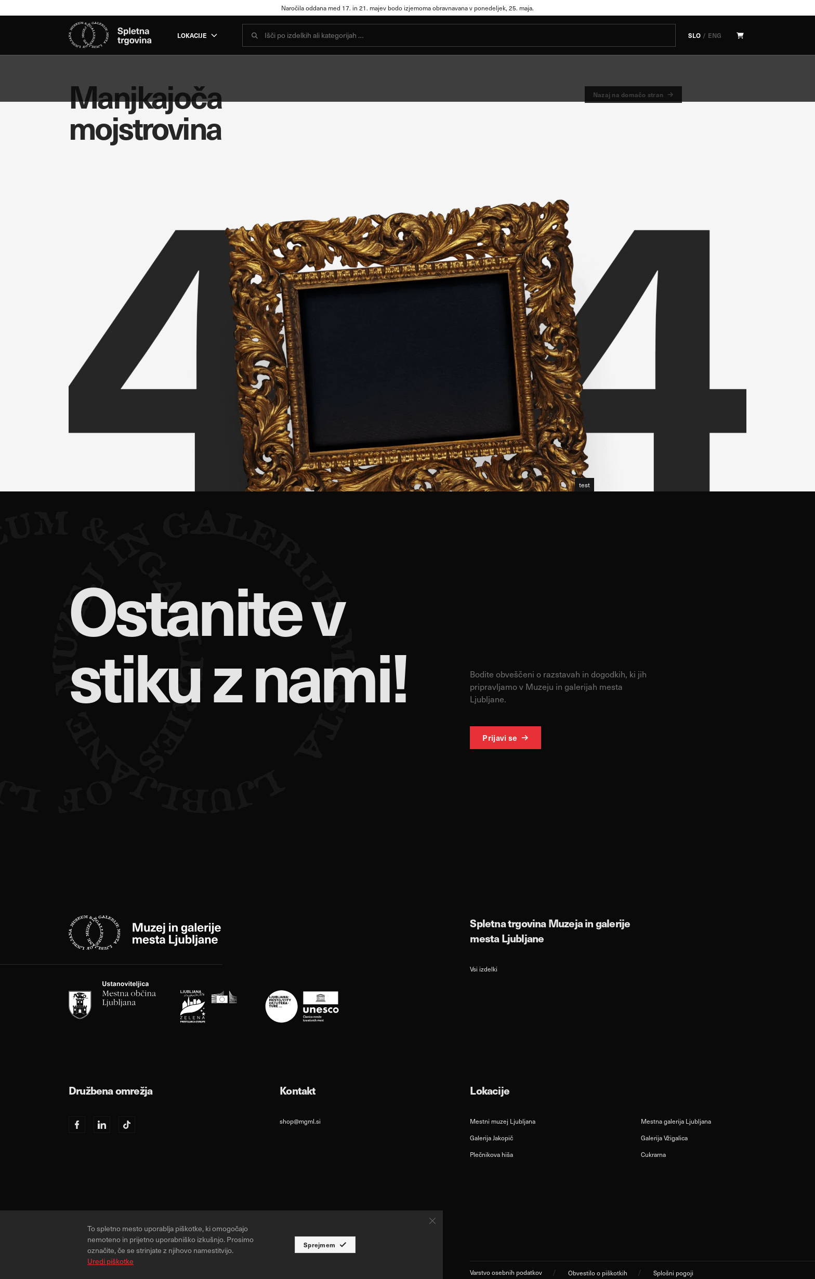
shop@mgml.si (300, 1121)
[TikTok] (127, 1124)
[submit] (254, 35)
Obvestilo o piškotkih (597, 1273)
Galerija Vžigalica (664, 1138)
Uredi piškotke (110, 1261)
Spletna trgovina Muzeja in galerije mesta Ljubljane (550, 930)
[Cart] (740, 35)
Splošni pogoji (673, 1273)
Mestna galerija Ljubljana (676, 1121)
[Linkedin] (102, 1124)
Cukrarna (653, 1154)
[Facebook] (77, 1124)
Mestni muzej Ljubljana (502, 1121)
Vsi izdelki (483, 969)
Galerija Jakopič (491, 1138)
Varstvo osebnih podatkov (506, 1272)
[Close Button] (432, 1220)
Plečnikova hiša (491, 1154)
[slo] (204, 1002)
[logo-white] (145, 932)
